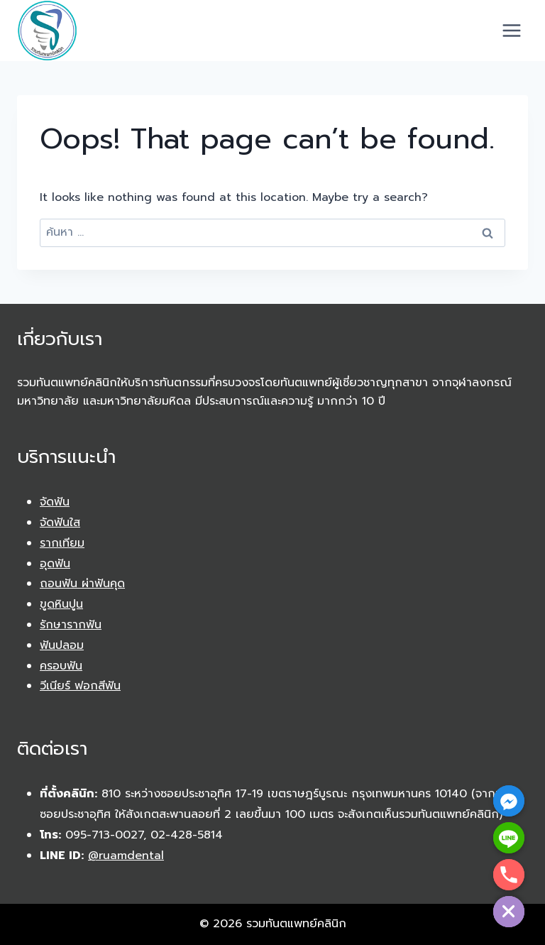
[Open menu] (511, 30)
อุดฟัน (55, 563)
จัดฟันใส (60, 522)
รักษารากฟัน (70, 624)
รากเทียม (62, 543)
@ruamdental (126, 855)
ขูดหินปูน (61, 604)
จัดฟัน (55, 501)
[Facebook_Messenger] (508, 800)
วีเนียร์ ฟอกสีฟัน (80, 685)
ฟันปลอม (62, 645)
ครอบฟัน (61, 665)
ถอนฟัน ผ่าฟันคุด (82, 583)
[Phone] (508, 874)
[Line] (508, 837)
